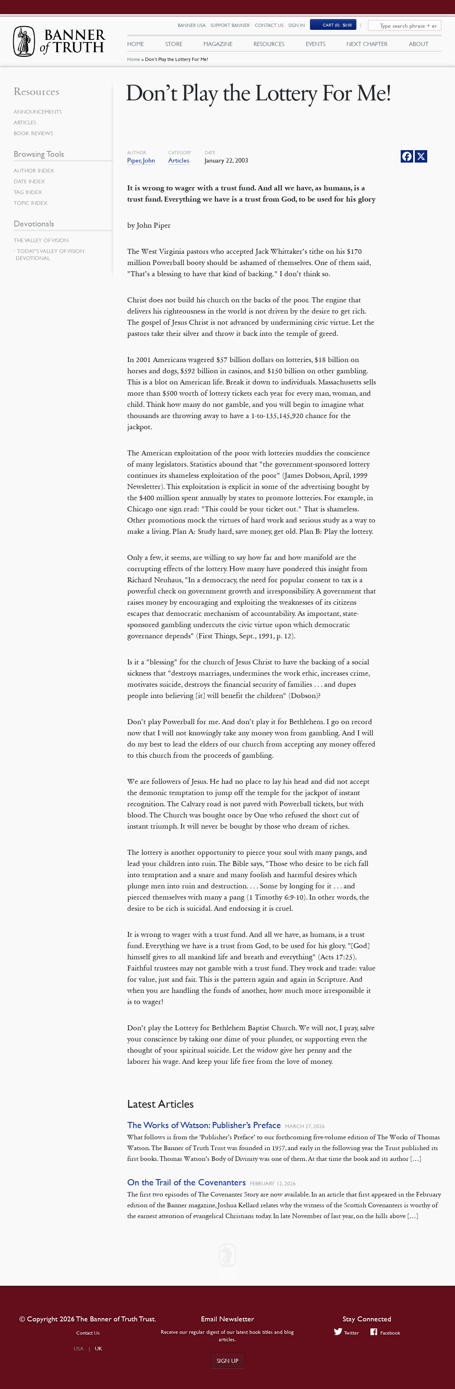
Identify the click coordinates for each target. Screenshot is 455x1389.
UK (98, 1348)
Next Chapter (366, 46)
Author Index (35, 175)
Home (133, 64)
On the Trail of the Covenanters (186, 1187)
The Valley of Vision (43, 245)
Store (173, 46)
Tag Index (29, 197)
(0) (341, 27)
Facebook (386, 1332)
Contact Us (273, 28)
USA (79, 1348)
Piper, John (141, 165)
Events (315, 46)
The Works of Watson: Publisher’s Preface (204, 1130)
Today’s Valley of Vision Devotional (50, 259)
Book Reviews (34, 138)
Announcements (39, 116)
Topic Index (32, 207)
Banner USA (196, 28)
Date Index (30, 186)
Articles (178, 165)
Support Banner (234, 28)
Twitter (345, 1332)
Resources (269, 46)
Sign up (227, 1360)
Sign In (301, 28)
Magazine (217, 46)
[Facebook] (407, 161)
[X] (421, 161)
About (418, 46)
